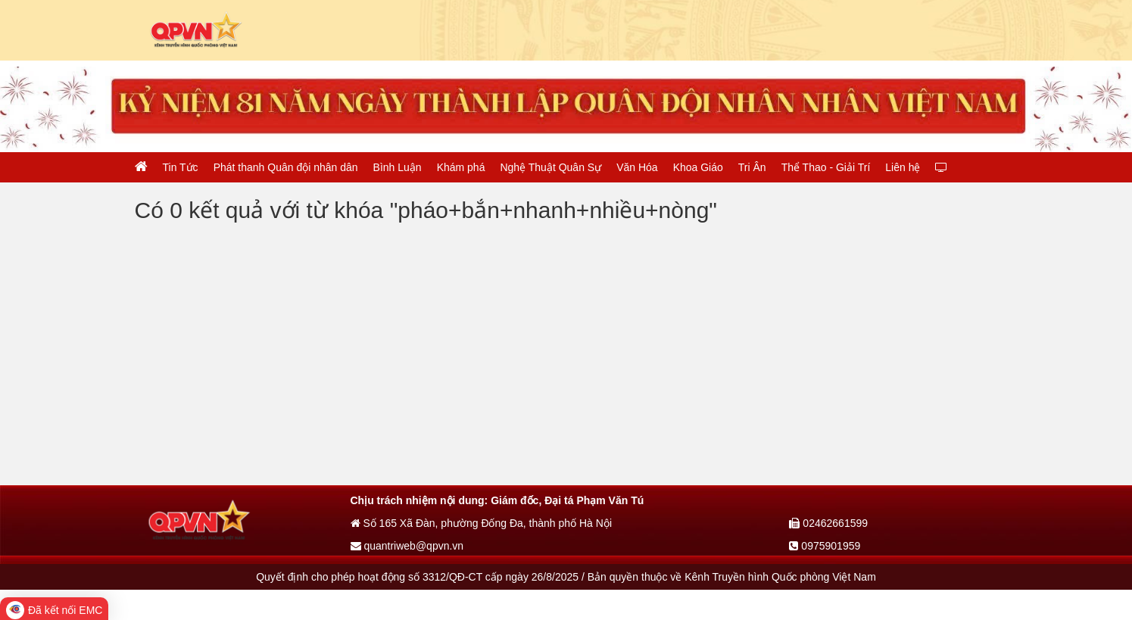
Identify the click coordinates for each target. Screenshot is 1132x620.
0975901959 (824, 546)
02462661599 (828, 523)
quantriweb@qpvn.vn (407, 546)
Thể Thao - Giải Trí (826, 167)
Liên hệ (902, 167)
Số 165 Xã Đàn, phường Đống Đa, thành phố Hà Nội (482, 523)
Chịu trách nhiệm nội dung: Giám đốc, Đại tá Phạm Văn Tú (497, 500)
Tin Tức (180, 167)
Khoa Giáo (698, 167)
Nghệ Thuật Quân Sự (550, 167)
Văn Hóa (636, 167)
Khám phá (461, 167)
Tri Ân (752, 167)
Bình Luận (397, 167)
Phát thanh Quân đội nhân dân (286, 167)
